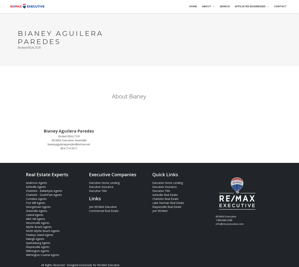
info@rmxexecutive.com (230, 224)
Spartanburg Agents (38, 243)
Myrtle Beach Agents (39, 227)
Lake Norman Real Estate (168, 203)
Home (193, 6)
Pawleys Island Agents (39, 235)
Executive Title (98, 191)
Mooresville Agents (38, 223)
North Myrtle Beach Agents (43, 231)
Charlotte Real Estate (165, 199)
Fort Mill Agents (35, 203)
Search (225, 6)
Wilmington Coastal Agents (42, 255)
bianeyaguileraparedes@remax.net (69, 144)
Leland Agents (34, 215)
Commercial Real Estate (104, 211)
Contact (280, 6)
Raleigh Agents (35, 239)
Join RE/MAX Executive (103, 207)
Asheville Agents (36, 187)
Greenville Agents (36, 211)
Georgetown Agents (38, 207)
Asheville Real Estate (165, 195)
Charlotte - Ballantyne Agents (44, 191)
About (206, 6)
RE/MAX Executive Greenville (69, 140)
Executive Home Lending (104, 183)
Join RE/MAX (160, 211)
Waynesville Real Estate (166, 207)
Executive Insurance (101, 187)
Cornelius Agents (36, 199)
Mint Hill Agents (35, 219)
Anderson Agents (36, 183)
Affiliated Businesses (250, 6)
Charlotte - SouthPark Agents (44, 195)
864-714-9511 (69, 148)
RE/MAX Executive (108, 265)
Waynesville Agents (38, 247)
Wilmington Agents (37, 251)
